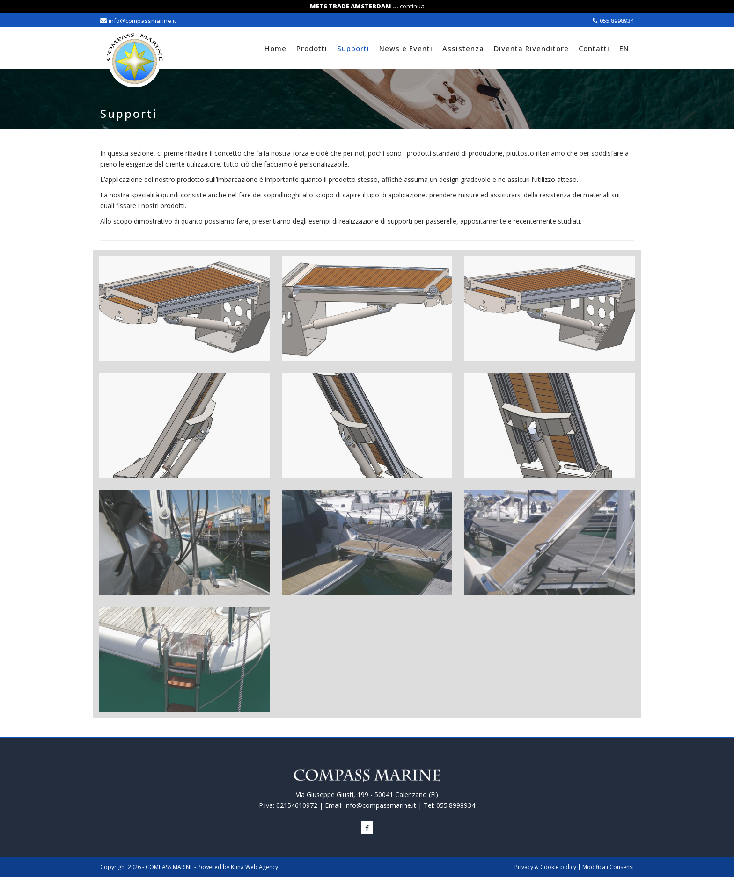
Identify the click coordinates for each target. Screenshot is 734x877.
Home (275, 48)
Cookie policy (558, 867)
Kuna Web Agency (254, 867)
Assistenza (463, 48)
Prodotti (311, 48)
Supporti (353, 48)
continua (412, 6)
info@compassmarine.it (142, 20)
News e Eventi (406, 48)
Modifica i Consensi (608, 867)
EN (624, 48)
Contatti (594, 48)
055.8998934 (617, 20)
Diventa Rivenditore (531, 48)
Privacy (523, 867)
